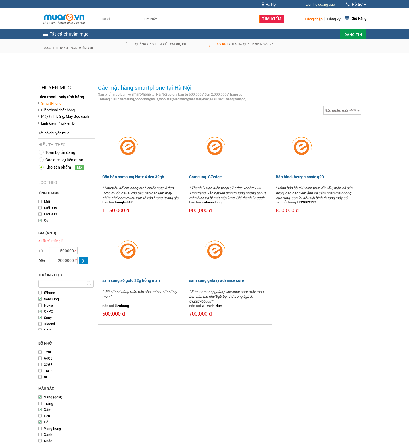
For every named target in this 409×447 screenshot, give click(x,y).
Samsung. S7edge (205, 176)
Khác (48, 440)
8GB (47, 377)
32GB (48, 364)
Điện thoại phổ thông (58, 109)
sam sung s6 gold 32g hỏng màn (131, 280)
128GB (49, 352)
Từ (40, 250)
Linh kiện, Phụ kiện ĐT (59, 123)
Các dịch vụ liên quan (64, 159)
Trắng (48, 403)
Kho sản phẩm (58, 167)
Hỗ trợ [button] (356, 4)
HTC (47, 330)
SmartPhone (51, 103)
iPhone (49, 292)
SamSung (51, 299)
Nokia (48, 305)
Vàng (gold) (53, 397)
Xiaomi (49, 324)
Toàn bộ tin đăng (60, 152)
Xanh (48, 434)
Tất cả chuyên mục (53, 132)
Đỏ (46, 422)
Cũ (46, 220)
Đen (47, 416)
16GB (48, 370)
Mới (47, 201)
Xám (47, 409)
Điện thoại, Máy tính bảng (61, 97)
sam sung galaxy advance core (216, 280)
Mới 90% (50, 207)
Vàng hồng (52, 428)
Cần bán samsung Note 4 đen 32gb (133, 176)
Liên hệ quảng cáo (320, 4)
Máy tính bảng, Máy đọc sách (65, 116)
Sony (48, 317)
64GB (48, 358)
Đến (41, 260)
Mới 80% (50, 214)
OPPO (48, 311)
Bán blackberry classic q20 (300, 176)
